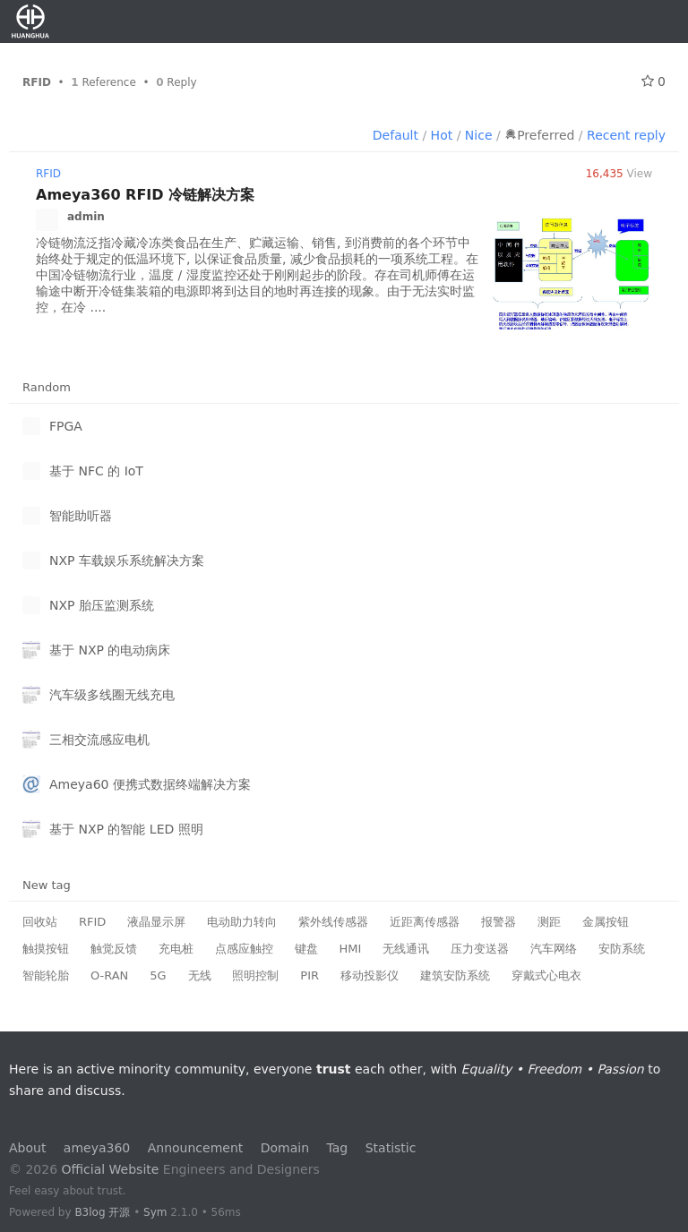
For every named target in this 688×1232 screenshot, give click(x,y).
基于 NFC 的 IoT (96, 471)
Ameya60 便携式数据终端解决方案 (150, 784)
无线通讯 (406, 948)
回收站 (39, 921)
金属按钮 (605, 921)
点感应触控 (244, 948)
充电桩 (176, 948)
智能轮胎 (45, 975)
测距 (549, 921)
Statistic (391, 1148)
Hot (442, 135)
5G (158, 975)
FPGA (65, 426)
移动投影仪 (369, 975)
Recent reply (626, 135)
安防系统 (621, 948)
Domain (285, 1148)
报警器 (498, 921)
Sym (155, 1212)
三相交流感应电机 (99, 739)
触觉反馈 (113, 948)
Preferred (539, 135)
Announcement (196, 1148)
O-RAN (109, 975)
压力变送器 (480, 948)
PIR (309, 975)
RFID (48, 173)
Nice (479, 135)
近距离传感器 (425, 921)
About (27, 1148)
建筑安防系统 (455, 975)
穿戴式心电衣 (546, 975)
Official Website (110, 1169)
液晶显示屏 (156, 921)
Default (395, 135)
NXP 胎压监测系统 (101, 605)
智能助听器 (80, 516)
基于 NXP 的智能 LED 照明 (126, 829)
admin (86, 216)
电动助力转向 (242, 921)
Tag (337, 1148)
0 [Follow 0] (653, 81)
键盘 (306, 948)
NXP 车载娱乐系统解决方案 (126, 560)
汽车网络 (553, 948)
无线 (199, 975)
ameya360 (97, 1148)
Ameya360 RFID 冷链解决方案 (145, 194)
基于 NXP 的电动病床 (109, 650)
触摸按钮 (45, 948)
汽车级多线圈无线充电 (112, 695)
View (619, 173)
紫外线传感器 (333, 921)
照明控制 (255, 975)
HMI (351, 948)
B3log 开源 (102, 1212)
